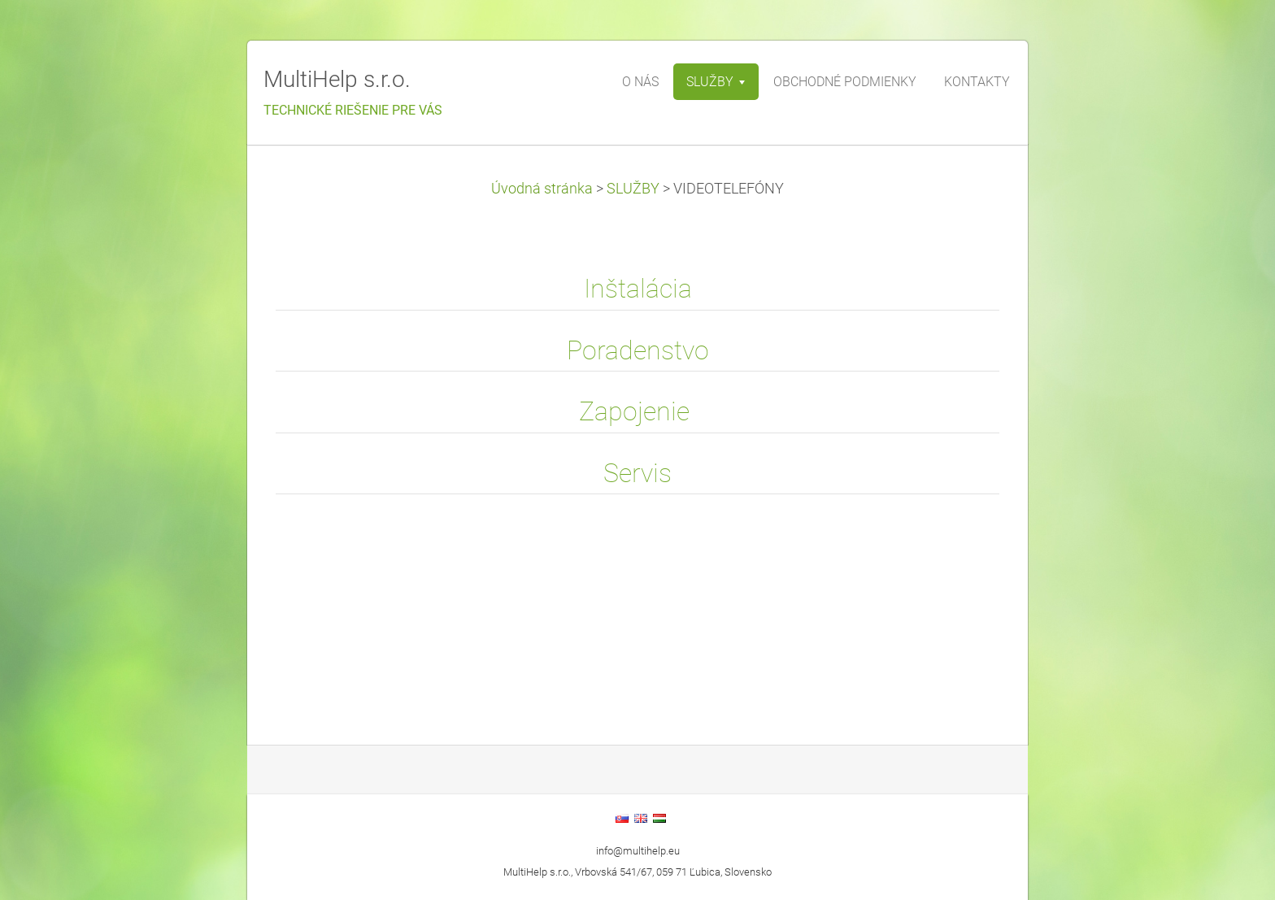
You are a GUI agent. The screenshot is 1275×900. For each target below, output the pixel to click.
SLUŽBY (633, 188)
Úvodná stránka (542, 188)
